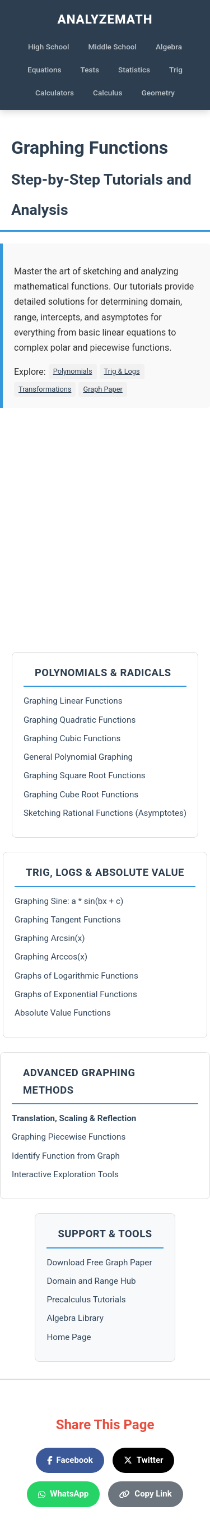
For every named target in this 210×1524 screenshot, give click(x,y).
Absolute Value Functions (63, 1013)
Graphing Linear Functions (73, 701)
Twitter (144, 1460)
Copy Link (145, 1494)
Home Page (68, 1337)
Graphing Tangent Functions (68, 920)
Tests (90, 69)
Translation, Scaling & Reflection (74, 1118)
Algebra (169, 46)
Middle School (112, 46)
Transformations (44, 389)
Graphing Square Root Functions (85, 775)
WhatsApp (63, 1494)
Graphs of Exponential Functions (76, 994)
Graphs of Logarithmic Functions (76, 976)
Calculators (54, 92)
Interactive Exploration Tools (65, 1174)
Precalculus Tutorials (85, 1300)
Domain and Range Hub (91, 1281)
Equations (44, 69)
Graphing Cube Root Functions (81, 794)
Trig (176, 69)
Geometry (158, 92)
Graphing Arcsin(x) (50, 938)
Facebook (70, 1460)
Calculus (107, 92)
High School (48, 46)
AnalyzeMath (105, 19)
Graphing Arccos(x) (51, 957)
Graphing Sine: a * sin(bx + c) (69, 901)
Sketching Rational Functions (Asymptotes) (105, 813)
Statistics (134, 69)
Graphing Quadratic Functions (80, 720)
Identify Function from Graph (66, 1156)
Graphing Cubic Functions (72, 738)
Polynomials (72, 371)
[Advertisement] (105, 530)
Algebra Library (75, 1318)
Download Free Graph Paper (99, 1262)
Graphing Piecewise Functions (68, 1137)
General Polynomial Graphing (78, 757)
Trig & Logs (122, 371)
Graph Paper (102, 389)
